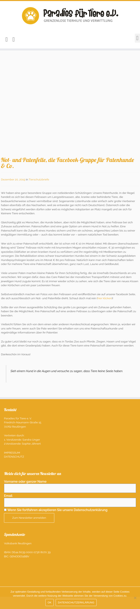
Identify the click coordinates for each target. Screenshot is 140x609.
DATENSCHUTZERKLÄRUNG (76, 602)
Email (8, 496)
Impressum (12, 452)
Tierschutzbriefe (39, 179)
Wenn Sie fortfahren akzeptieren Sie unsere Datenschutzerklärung (57, 510)
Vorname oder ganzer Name (25, 481)
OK (49, 602)
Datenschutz (14, 456)
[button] (137, 38)
